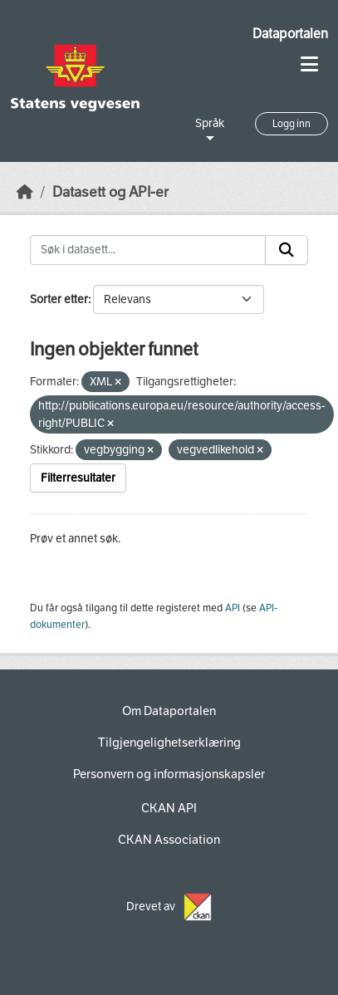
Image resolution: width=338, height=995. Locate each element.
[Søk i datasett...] (148, 250)
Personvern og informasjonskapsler (169, 774)
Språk (209, 123)
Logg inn (291, 124)
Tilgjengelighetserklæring (169, 742)
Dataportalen (290, 34)
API (232, 608)
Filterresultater (78, 478)
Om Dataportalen (169, 710)
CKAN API (169, 808)
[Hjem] (25, 192)
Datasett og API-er (110, 192)
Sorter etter (59, 299)
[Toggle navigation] (309, 64)
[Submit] (286, 250)
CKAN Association (169, 839)
